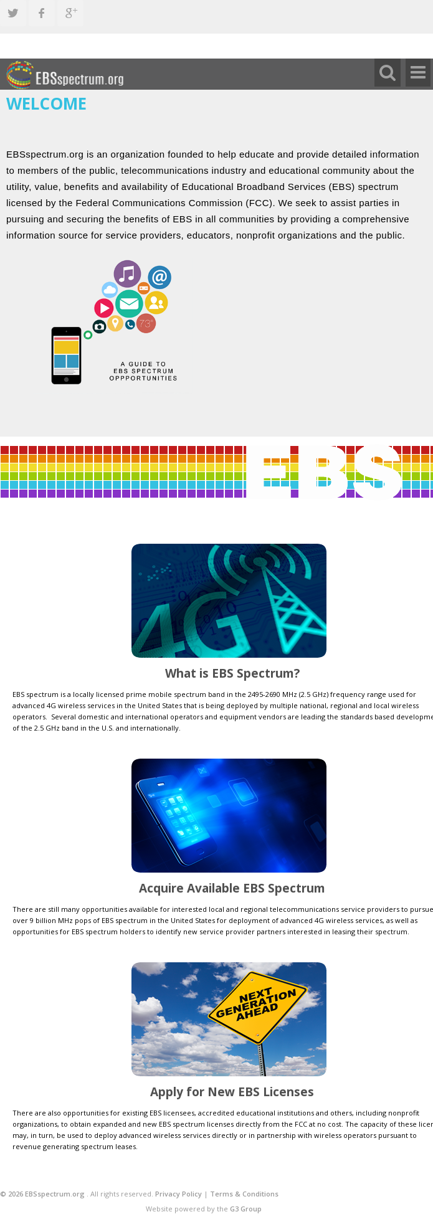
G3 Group (246, 1208)
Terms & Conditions (244, 1193)
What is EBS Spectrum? (232, 673)
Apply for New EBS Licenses (232, 1092)
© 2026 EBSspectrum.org (43, 1193)
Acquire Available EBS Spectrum (232, 888)
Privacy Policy (178, 1193)
